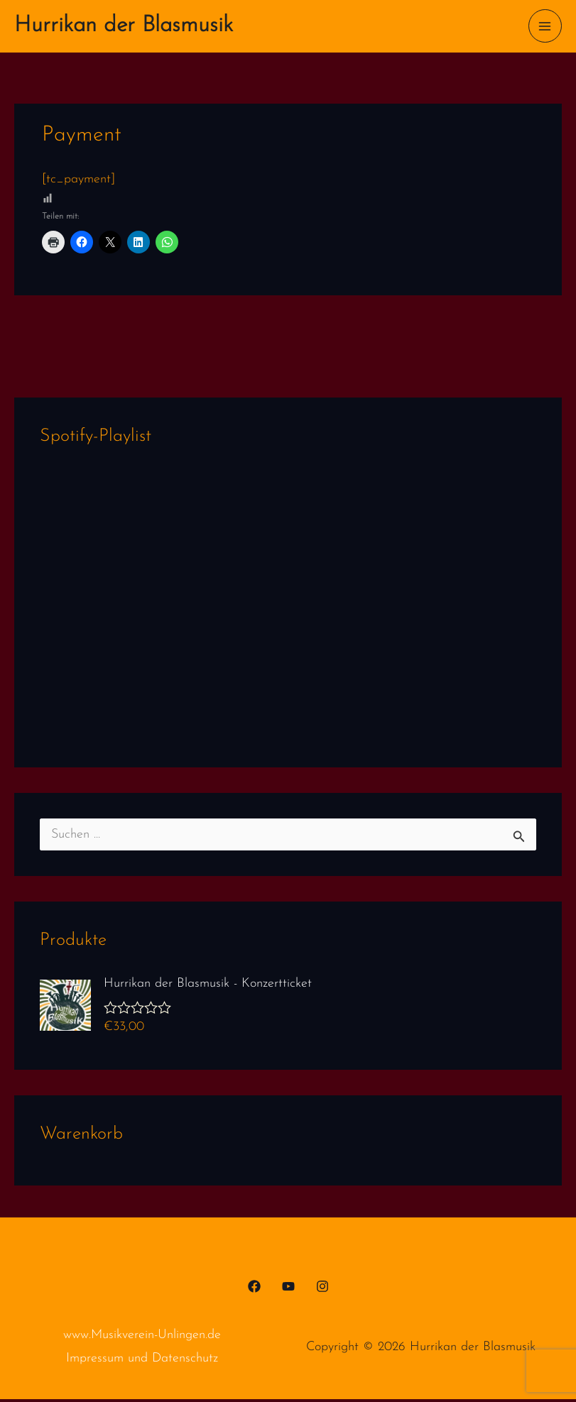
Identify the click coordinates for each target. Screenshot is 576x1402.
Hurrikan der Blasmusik (137, 27)
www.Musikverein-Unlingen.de (142, 1338)
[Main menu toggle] (545, 27)
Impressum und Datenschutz (142, 1362)
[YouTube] (288, 1289)
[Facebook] (254, 1289)
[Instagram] (322, 1289)
